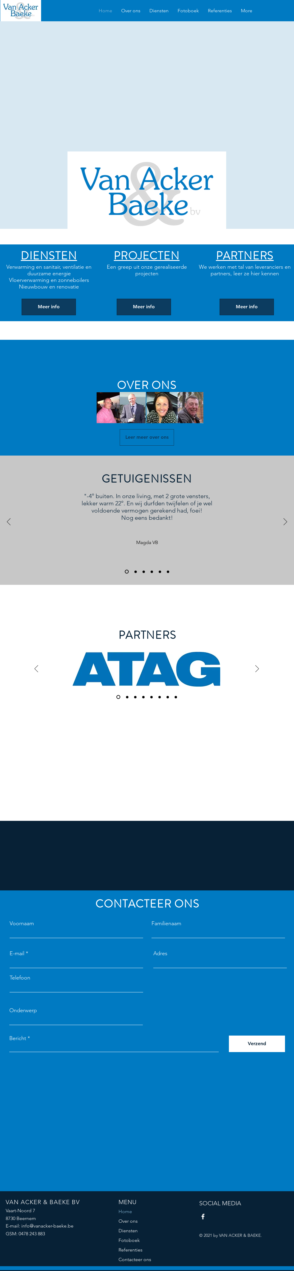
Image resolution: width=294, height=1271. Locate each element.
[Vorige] (8, 522)
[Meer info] (49, 307)
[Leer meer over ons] (147, 437)
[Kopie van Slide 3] (152, 571)
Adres (160, 953)
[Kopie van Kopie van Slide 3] (168, 571)
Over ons (128, 1221)
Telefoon (20, 977)
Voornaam (22, 923)
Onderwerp (23, 1010)
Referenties (130, 1250)
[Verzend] (257, 1044)
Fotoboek (129, 1240)
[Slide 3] (143, 571)
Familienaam (166, 923)
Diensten (128, 1231)
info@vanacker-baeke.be (47, 1226)
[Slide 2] (135, 571)
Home (125, 1211)
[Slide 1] (127, 572)
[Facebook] (203, 1216)
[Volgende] (285, 522)
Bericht (17, 1038)
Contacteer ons (134, 1259)
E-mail (17, 953)
